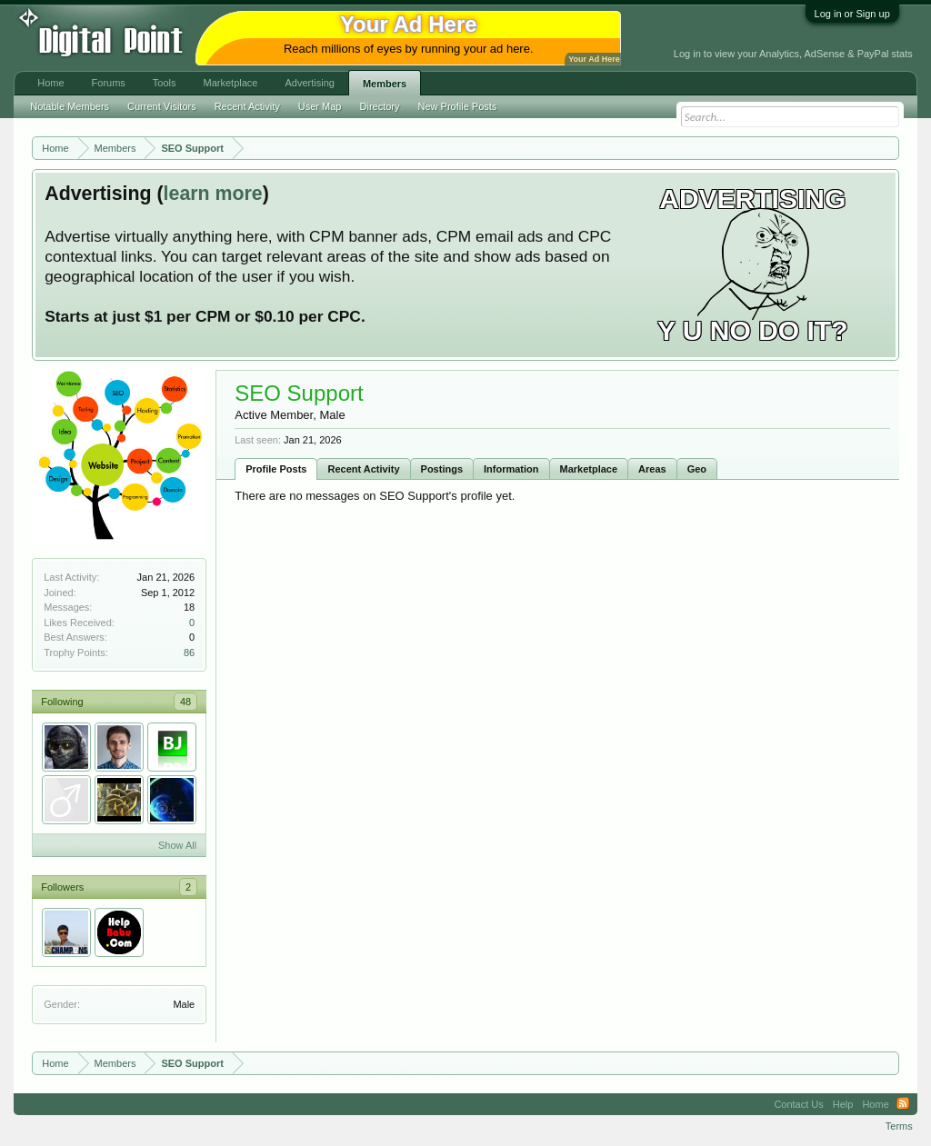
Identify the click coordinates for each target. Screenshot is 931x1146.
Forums (108, 82)
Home (50, 82)
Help (843, 1104)
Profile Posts (275, 468)
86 (189, 652)
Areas (652, 468)
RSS (903, 1104)
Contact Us (798, 1104)
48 (185, 701)
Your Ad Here (593, 59)
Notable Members (69, 106)
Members (384, 83)
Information (511, 468)
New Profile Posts (457, 106)
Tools (164, 82)
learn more (213, 193)
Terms (899, 1126)
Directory (380, 106)
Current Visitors (161, 106)
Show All (177, 845)
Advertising (309, 82)
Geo (696, 468)
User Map (320, 106)
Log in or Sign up (852, 13)
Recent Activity (363, 468)
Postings (442, 468)
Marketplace (589, 468)
